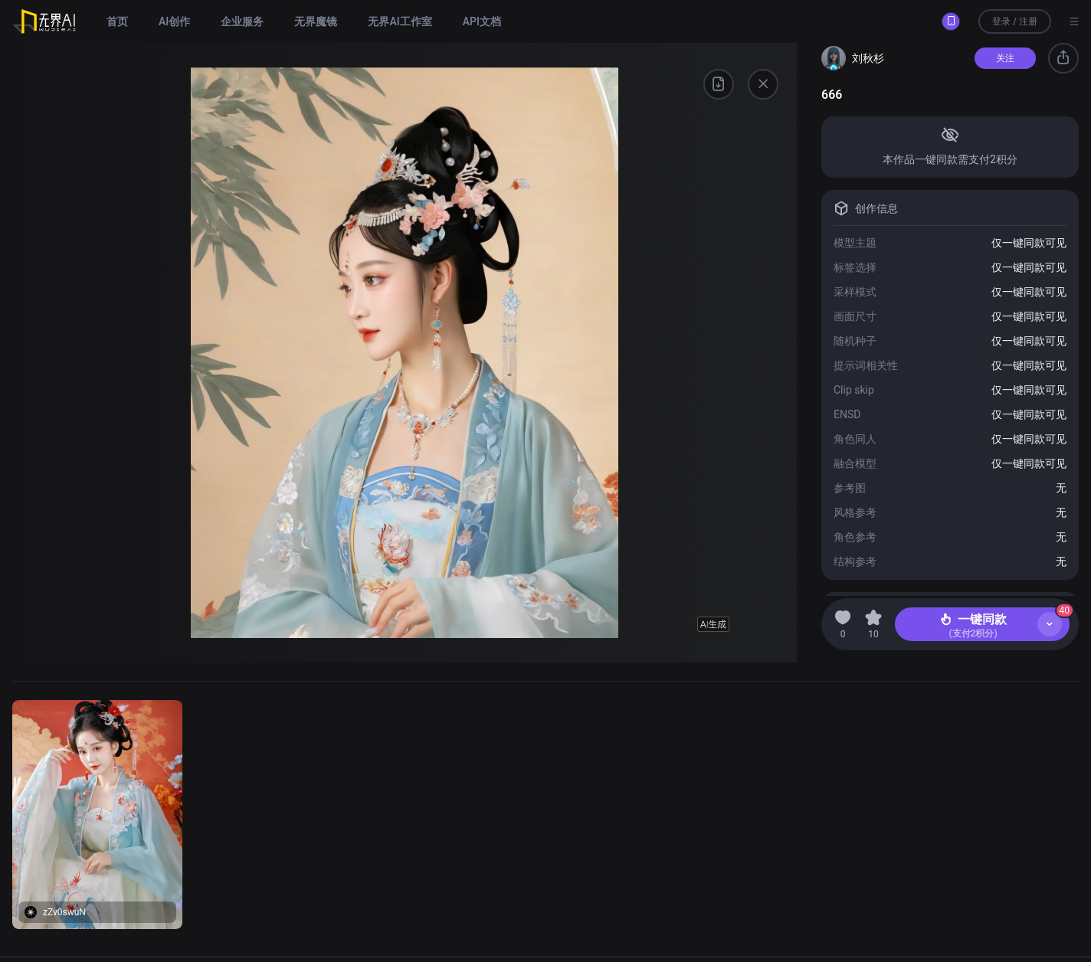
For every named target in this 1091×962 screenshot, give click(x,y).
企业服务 (242, 21)
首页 (117, 21)
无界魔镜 (315, 21)
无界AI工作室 (399, 21)
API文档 (482, 21)
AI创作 (174, 21)
